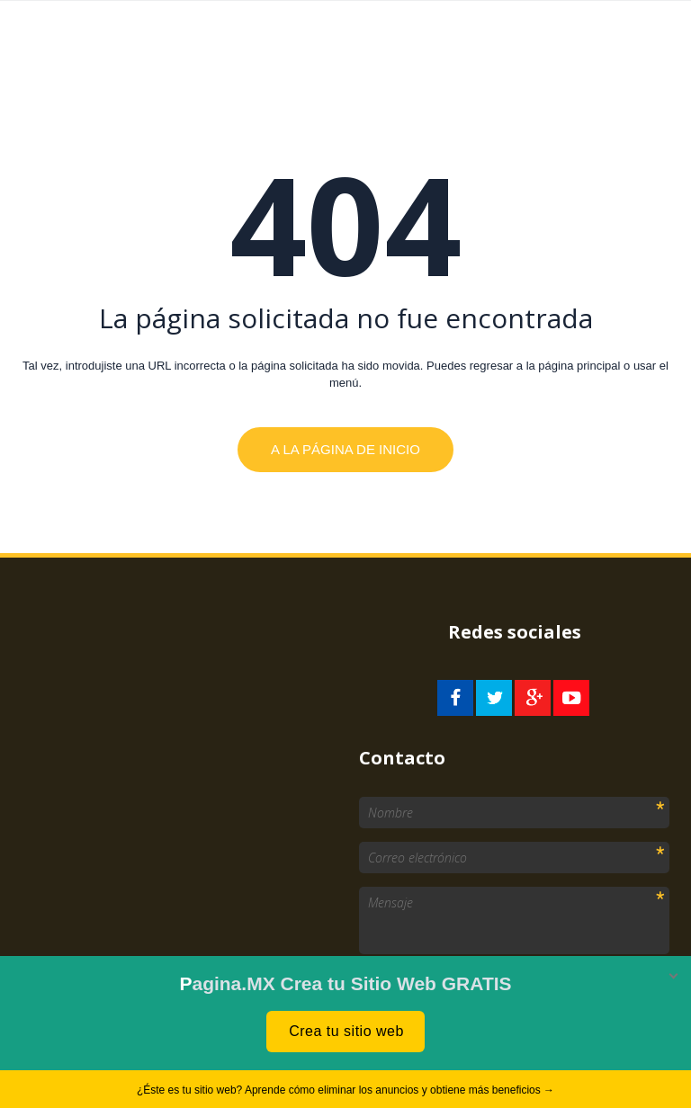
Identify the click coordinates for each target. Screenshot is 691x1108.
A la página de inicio (345, 449)
